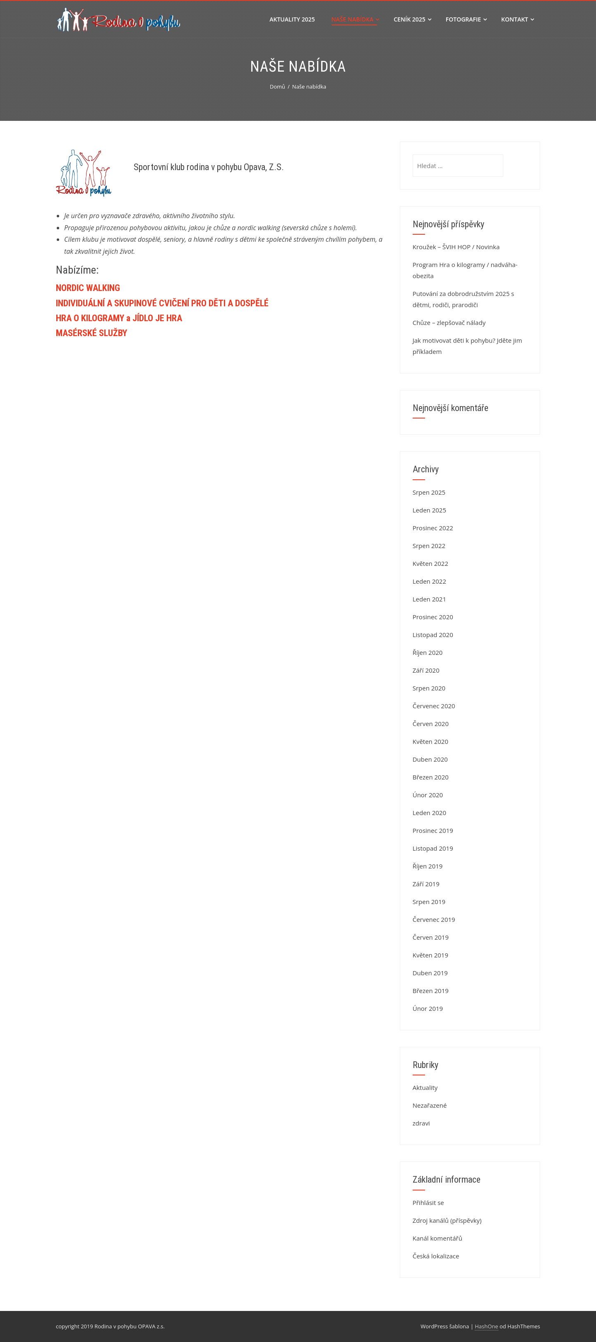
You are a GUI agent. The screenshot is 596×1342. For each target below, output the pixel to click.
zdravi (421, 1123)
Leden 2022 (429, 581)
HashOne (486, 1326)
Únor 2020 (428, 795)
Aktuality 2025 (292, 19)
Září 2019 (426, 884)
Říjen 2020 (428, 652)
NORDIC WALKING (88, 288)
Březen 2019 (431, 990)
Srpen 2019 (429, 901)
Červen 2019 (431, 937)
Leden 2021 (429, 599)
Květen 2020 (430, 741)
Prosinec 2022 (433, 528)
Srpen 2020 (429, 688)
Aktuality (425, 1087)
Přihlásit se (428, 1202)
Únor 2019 (428, 1008)
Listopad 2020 (433, 634)
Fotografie (466, 19)
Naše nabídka (356, 19)
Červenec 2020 (434, 706)
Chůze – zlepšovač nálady (449, 322)
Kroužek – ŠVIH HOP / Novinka (456, 247)
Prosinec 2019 (433, 830)
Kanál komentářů (437, 1238)
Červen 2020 (431, 723)
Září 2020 (426, 670)
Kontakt (517, 19)
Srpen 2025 (429, 492)
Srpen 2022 (429, 545)
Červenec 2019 (434, 919)
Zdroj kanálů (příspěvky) (447, 1220)
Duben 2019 (430, 973)
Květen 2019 (430, 955)
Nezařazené (430, 1105)
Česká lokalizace (436, 1256)
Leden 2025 (429, 510)
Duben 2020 (430, 759)
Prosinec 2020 (433, 617)
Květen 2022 (430, 563)
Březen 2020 (431, 777)
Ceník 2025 (412, 19)
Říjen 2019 (428, 866)
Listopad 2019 (433, 848)
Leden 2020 (429, 812)
